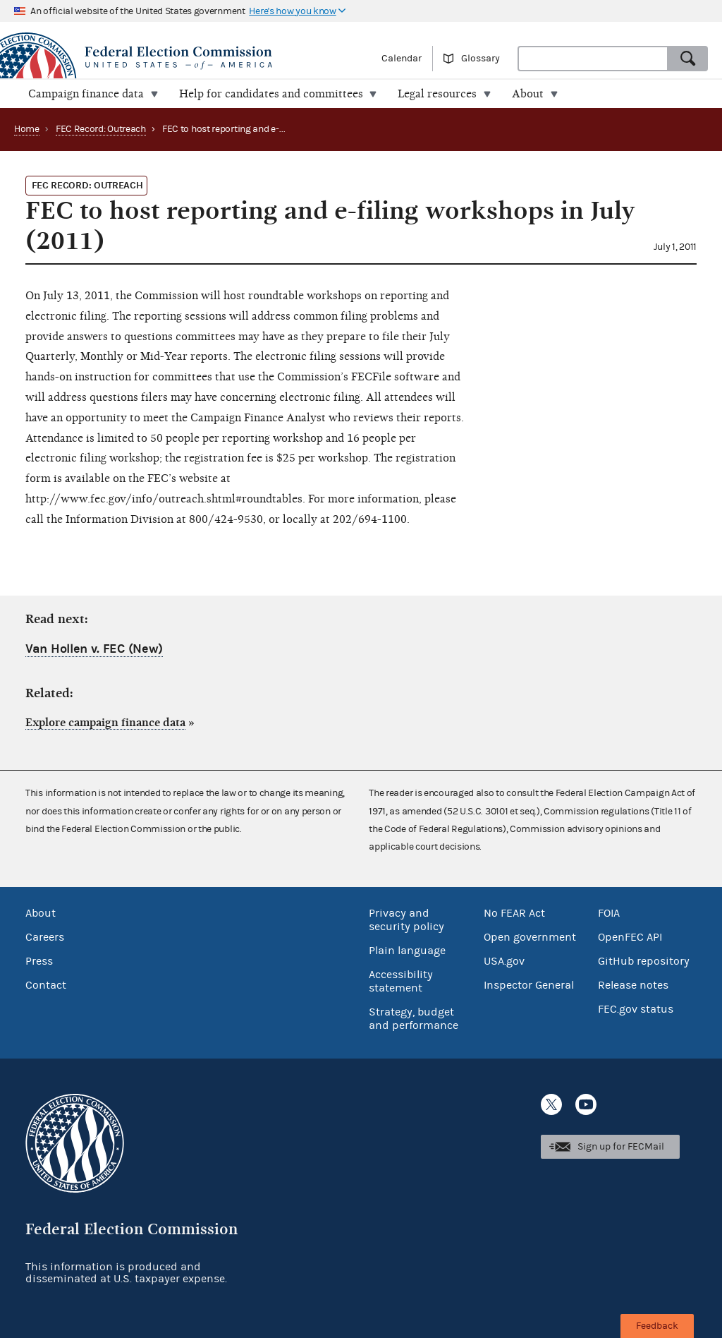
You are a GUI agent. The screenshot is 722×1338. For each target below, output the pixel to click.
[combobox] (593, 58)
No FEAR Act (514, 913)
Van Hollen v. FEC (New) (94, 648)
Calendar (401, 58)
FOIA (609, 913)
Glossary (480, 58)
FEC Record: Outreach (101, 129)
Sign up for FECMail (620, 1146)
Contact (45, 985)
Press (39, 961)
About (40, 913)
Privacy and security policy (406, 920)
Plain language (407, 950)
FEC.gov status (635, 1009)
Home (26, 129)
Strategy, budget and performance (413, 1019)
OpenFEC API (630, 937)
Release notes (633, 985)
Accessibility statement (401, 981)
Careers (44, 937)
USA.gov (504, 961)
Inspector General (529, 985)
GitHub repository (644, 961)
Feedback (657, 1326)
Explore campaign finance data (105, 722)
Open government (530, 937)
